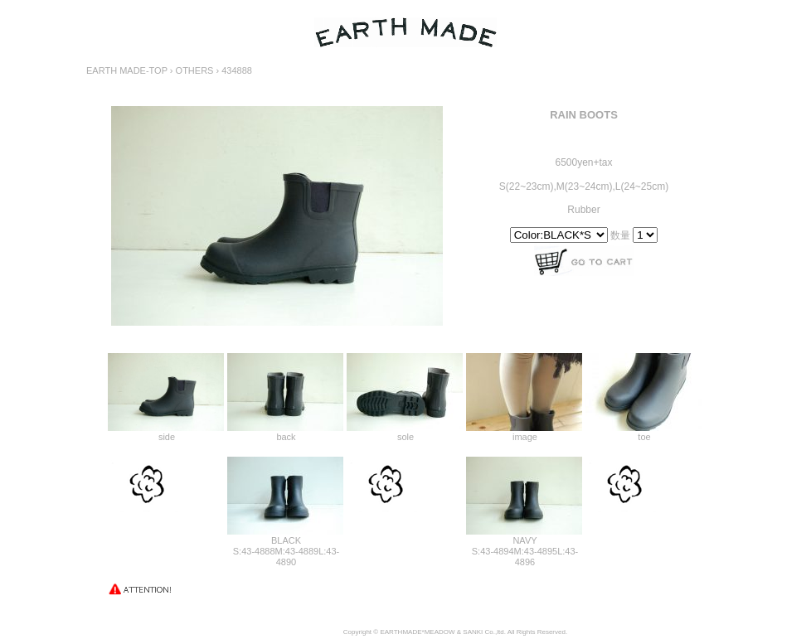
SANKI (473, 632)
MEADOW (440, 632)
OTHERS (195, 70)
